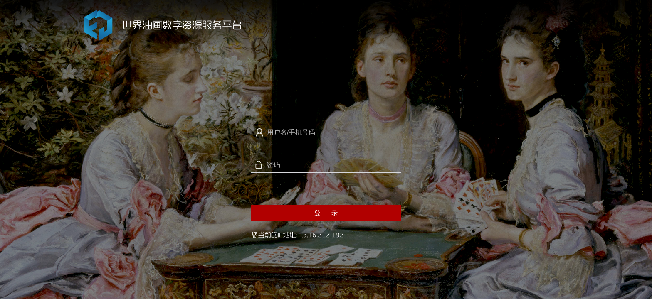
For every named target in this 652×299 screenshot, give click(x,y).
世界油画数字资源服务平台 (182, 25)
